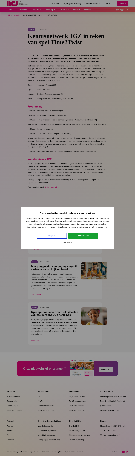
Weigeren (52, 235)
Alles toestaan (83, 235)
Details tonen (67, 242)
